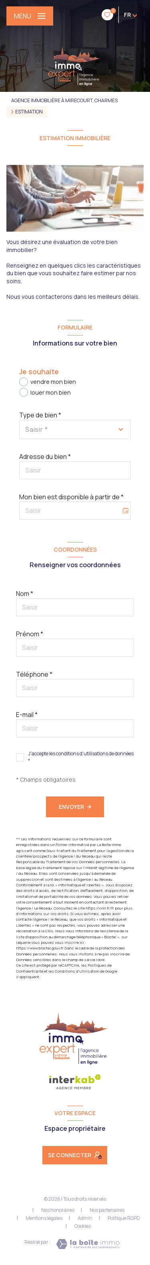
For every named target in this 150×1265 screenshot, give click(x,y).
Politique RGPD (124, 1218)
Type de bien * (40, 415)
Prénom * (29, 634)
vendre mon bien (53, 381)
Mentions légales (44, 1218)
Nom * (24, 593)
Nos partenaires (107, 1210)
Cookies (82, 1226)
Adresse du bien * (45, 456)
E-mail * (27, 714)
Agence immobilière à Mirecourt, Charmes (64, 100)
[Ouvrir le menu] (29, 16)
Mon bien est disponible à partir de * (71, 496)
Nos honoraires (57, 1210)
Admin (85, 1218)
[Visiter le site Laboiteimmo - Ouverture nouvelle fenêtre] (87, 1244)
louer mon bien (50, 392)
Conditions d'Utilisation (77, 971)
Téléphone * (34, 674)
